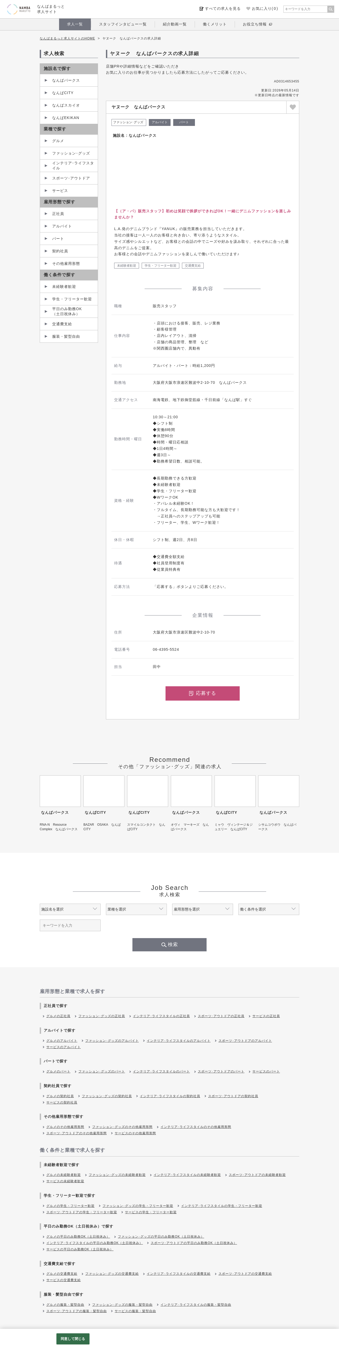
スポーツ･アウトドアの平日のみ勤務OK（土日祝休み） (194, 1243)
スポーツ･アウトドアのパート (221, 1071)
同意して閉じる (73, 1339)
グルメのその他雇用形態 (65, 1127)
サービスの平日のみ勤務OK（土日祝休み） (79, 1249)
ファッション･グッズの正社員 (101, 1016)
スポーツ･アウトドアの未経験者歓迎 (257, 1175)
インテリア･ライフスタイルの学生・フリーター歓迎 (221, 1206)
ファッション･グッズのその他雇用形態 (122, 1127)
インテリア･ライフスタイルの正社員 (161, 1016)
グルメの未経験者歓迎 (63, 1175)
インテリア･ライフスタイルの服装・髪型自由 (195, 1305)
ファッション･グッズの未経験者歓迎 (117, 1175)
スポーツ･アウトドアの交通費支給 (245, 1274)
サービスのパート (266, 1071)
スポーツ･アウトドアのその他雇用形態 (76, 1133)
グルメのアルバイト (61, 1041)
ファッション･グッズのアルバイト (112, 1041)
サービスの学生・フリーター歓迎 (151, 1212)
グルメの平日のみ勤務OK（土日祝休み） (78, 1236)
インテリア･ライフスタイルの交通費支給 (179, 1274)
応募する (202, 693)
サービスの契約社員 (61, 1102)
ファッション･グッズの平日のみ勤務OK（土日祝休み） (161, 1236)
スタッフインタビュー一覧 (123, 24)
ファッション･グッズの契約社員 (107, 1096)
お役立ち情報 (255, 24)
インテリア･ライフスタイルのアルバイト (179, 1041)
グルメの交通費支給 (61, 1274)
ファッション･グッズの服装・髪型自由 (122, 1305)
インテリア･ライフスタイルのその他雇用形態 (195, 1127)
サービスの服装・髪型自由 (135, 1311)
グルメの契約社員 (60, 1096)
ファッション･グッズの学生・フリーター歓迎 (137, 1206)
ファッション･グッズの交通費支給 (112, 1274)
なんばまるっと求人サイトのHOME (67, 38)
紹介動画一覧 (175, 24)
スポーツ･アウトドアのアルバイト (245, 1041)
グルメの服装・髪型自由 (65, 1305)
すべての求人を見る (223, 8)
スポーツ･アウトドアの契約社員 (233, 1096)
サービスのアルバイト (63, 1047)
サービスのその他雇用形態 (135, 1133)
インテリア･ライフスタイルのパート (161, 1071)
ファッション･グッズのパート (101, 1071)
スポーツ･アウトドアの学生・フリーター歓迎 (81, 1212)
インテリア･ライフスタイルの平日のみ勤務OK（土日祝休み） (94, 1243)
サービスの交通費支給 (63, 1280)
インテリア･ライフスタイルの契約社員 (170, 1096)
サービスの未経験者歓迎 (65, 1181)
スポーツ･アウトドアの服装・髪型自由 (76, 1311)
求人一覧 (75, 24)
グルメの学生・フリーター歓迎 (70, 1206)
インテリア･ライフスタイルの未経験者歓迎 (187, 1175)
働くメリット (215, 24)
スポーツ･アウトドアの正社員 (221, 1016)
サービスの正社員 (266, 1016)
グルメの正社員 (58, 1016)
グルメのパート (58, 1071)
